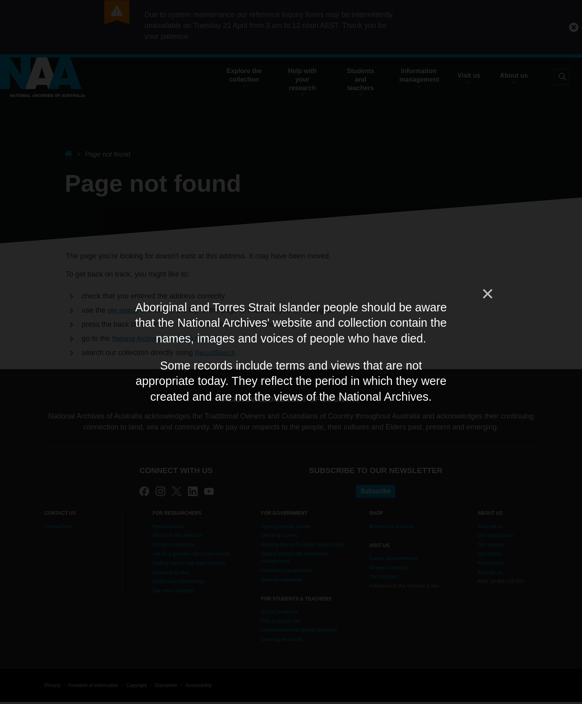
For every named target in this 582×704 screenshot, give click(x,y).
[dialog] (291, 352)
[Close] (487, 294)
